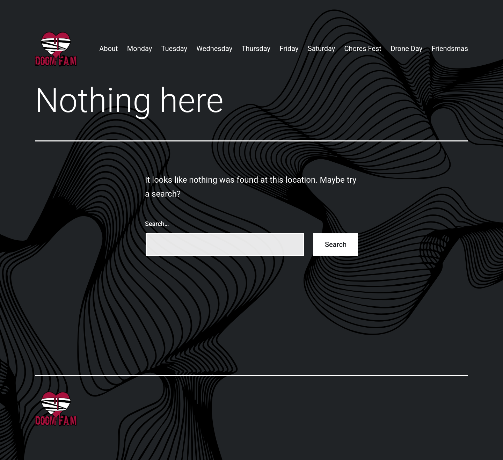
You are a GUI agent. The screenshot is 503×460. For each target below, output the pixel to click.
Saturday (321, 48)
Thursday (256, 48)
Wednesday (214, 48)
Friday (288, 48)
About (108, 48)
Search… (157, 223)
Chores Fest (362, 48)
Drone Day (406, 48)
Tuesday (174, 48)
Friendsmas (450, 48)
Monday (139, 48)
